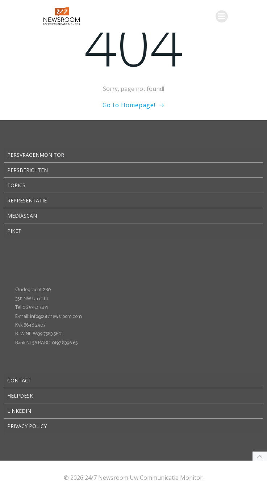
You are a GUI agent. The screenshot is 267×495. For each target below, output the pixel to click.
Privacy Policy (27, 426)
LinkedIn (19, 410)
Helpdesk (20, 395)
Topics (16, 185)
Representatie (27, 200)
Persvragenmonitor (35, 154)
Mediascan (22, 215)
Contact (19, 380)
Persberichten (27, 170)
